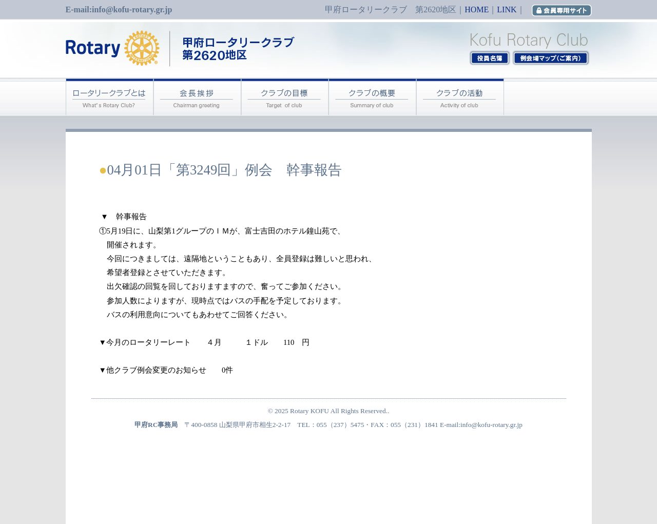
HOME (477, 9)
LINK (506, 9)
